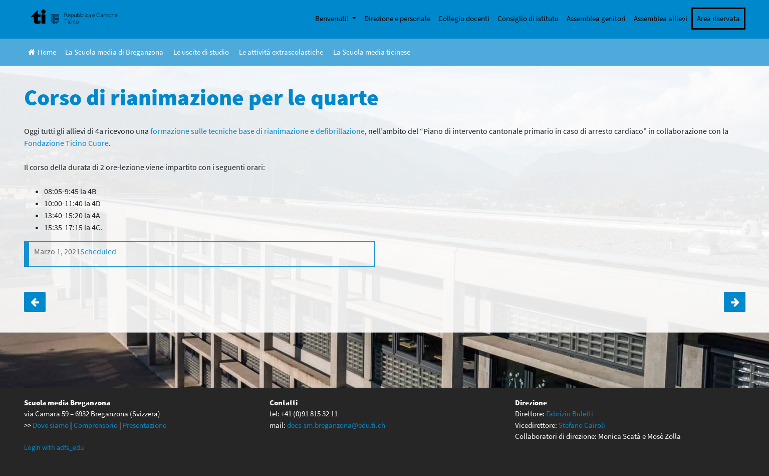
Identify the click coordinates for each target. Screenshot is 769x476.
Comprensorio (96, 425)
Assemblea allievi (660, 18)
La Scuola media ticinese (371, 52)
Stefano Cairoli (582, 425)
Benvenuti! (332, 18)
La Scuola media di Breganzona (114, 52)
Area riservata (718, 18)
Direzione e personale (397, 18)
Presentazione (144, 425)
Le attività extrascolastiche (281, 52)
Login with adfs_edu (54, 447)
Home (42, 52)
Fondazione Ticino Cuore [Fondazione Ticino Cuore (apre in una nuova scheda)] (66, 143)
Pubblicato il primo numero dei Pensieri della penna (35, 302)
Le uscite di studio (201, 52)
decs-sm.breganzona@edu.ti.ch (336, 425)
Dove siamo (51, 425)
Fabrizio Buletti (569, 413)
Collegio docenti (463, 18)
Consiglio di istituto (528, 18)
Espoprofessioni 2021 (734, 302)
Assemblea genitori (596, 18)
